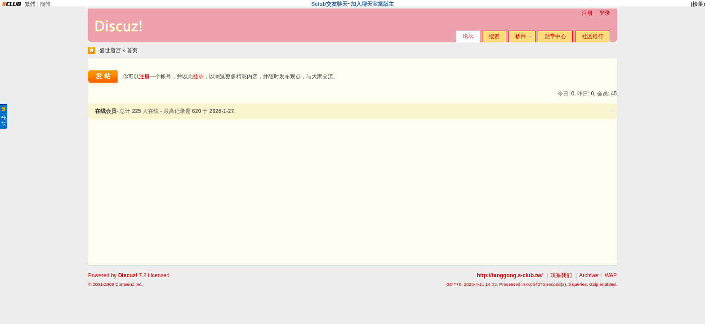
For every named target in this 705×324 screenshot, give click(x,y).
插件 (520, 36)
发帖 (104, 76)
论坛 (468, 36)
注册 (587, 13)
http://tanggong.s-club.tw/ (510, 275)
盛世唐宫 (110, 50)
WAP (611, 275)
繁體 (30, 4)
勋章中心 (555, 36)
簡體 (45, 4)
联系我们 (561, 275)
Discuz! (128, 275)
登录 (604, 13)
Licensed (159, 275)
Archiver (589, 275)
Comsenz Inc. (129, 284)
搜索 (494, 36)
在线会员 (105, 111)
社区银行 (592, 36)
